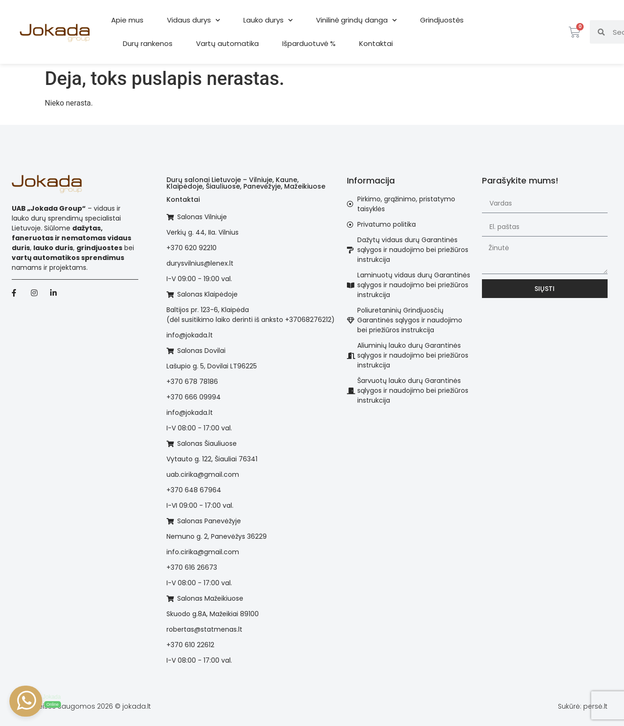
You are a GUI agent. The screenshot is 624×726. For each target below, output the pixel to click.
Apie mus (127, 20)
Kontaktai (376, 43)
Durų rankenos (148, 43)
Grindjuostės (442, 20)
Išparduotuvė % (309, 43)
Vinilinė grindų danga (356, 20)
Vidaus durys (193, 20)
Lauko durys (268, 20)
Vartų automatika (227, 43)
